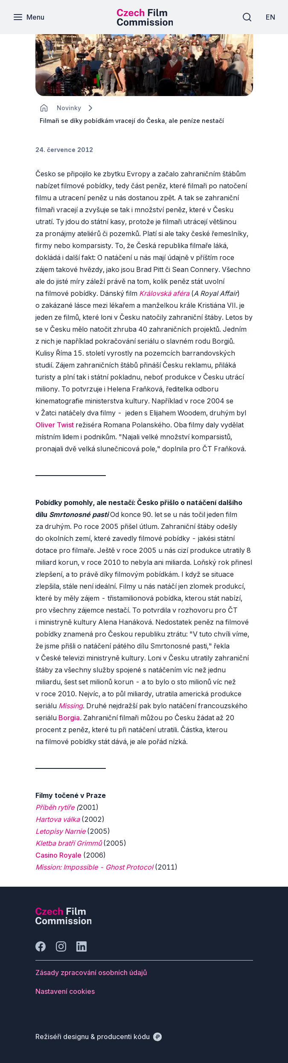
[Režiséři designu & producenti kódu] (98, 1036)
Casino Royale (58, 855)
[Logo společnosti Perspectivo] (63, 921)
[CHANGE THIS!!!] (43, 108)
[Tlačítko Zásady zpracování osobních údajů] (91, 972)
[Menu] (28, 17)
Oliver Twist (54, 425)
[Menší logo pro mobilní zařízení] (145, 23)
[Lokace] (69, 107)
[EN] (270, 17)
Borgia (69, 717)
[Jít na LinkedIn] (81, 946)
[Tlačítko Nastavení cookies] (65, 991)
